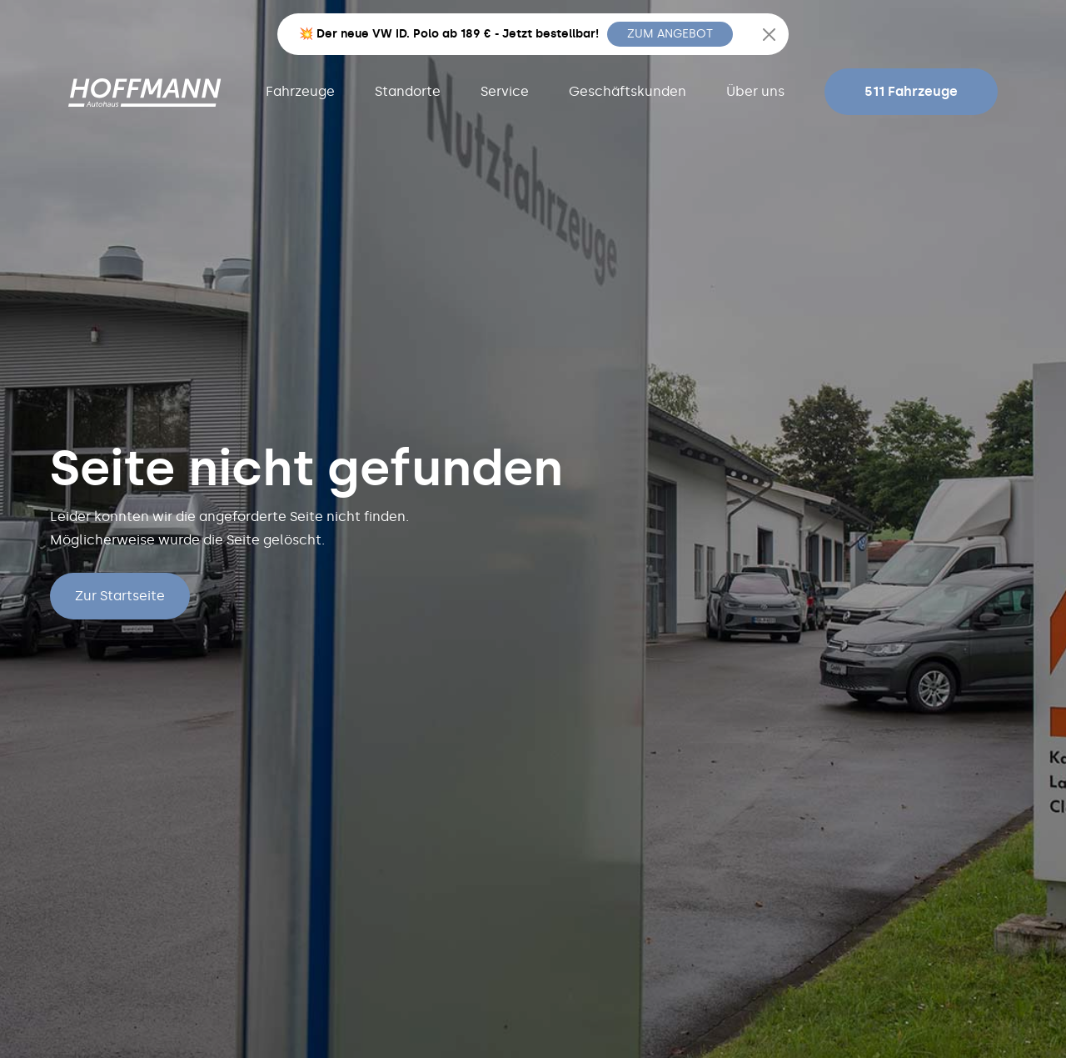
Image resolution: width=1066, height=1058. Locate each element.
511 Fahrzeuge (911, 91)
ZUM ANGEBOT (670, 34)
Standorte (408, 91)
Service (505, 91)
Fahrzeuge (300, 91)
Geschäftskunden (627, 91)
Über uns (755, 91)
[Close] (769, 34)
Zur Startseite (120, 596)
